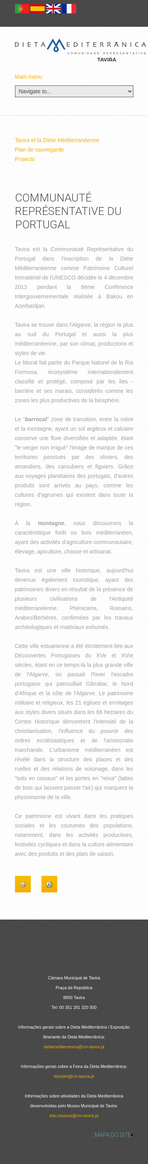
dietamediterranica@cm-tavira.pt (73, 1046)
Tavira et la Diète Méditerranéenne (57, 140)
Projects (25, 159)
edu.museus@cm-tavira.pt (74, 1115)
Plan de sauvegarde (39, 149)
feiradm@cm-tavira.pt (74, 1076)
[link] (74, 1135)
